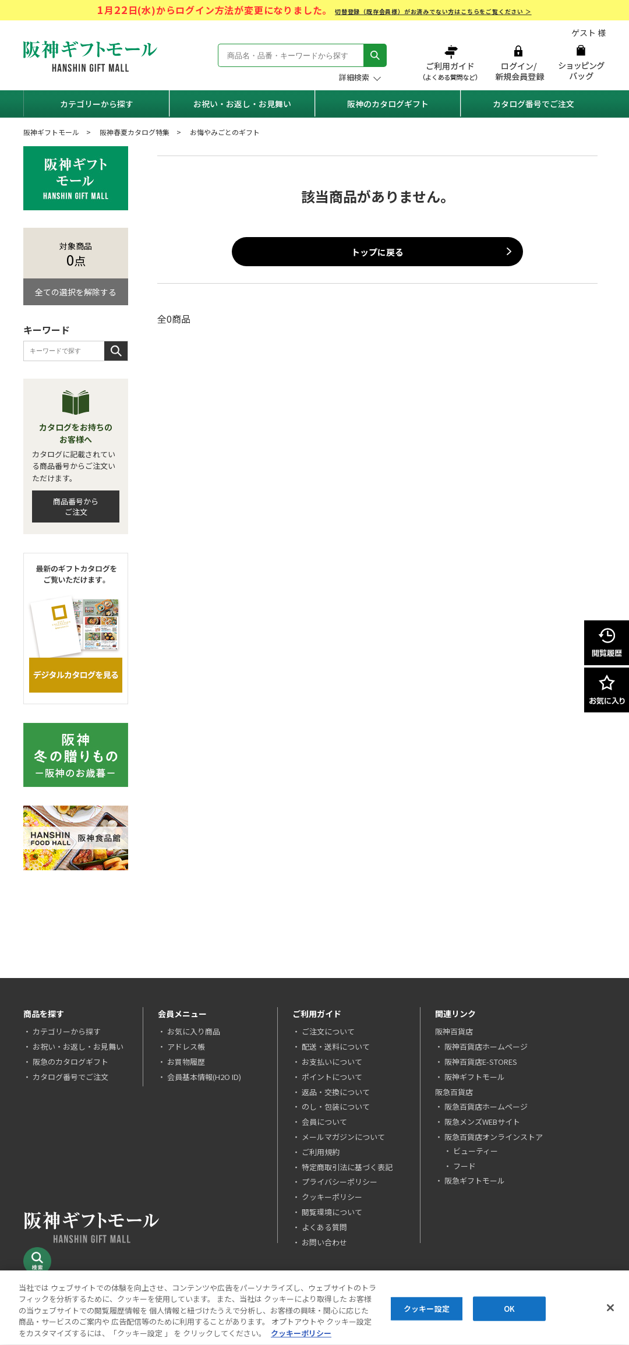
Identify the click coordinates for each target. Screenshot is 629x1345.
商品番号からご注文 (75, 506)
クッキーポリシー (332, 1196)
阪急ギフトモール (474, 1180)
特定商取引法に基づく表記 (347, 1167)
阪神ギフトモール (51, 132)
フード (464, 1165)
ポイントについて (332, 1076)
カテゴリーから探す (96, 104)
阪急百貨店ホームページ (486, 1106)
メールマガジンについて (343, 1136)
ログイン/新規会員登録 (518, 62)
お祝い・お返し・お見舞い (242, 104)
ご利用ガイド (451, 62)
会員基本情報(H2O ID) (204, 1076)
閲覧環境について (332, 1211)
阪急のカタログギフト (70, 1061)
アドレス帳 (186, 1046)
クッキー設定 (427, 1309)
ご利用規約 (321, 1151)
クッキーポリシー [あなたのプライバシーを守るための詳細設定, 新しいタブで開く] (301, 1334)
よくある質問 (324, 1227)
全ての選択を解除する (75, 292)
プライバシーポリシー (339, 1181)
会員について (324, 1121)
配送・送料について (336, 1046)
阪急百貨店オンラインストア (493, 1136)
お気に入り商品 (193, 1031)
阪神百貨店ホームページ (486, 1046)
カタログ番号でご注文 (533, 104)
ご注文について (328, 1031)
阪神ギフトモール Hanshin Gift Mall (90, 56)
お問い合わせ (324, 1242)
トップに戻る (377, 252)
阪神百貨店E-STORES (480, 1061)
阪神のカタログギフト (388, 104)
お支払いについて (332, 1061)
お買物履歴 (186, 1061)
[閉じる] (610, 1309)
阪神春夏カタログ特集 (134, 132)
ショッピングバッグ (581, 62)
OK (509, 1309)
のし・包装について (336, 1106)
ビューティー (475, 1150)
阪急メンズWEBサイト (482, 1121)
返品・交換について (336, 1091)
